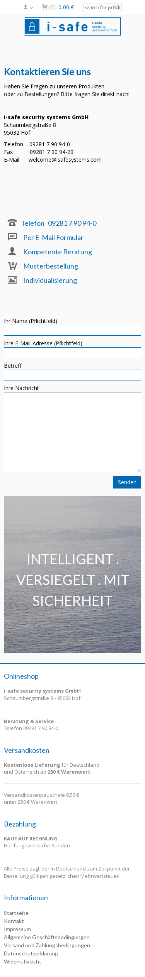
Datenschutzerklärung (31, 953)
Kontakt (14, 921)
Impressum (17, 929)
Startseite (16, 912)
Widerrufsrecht (22, 961)
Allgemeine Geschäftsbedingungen (47, 937)
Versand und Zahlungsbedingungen (47, 945)
